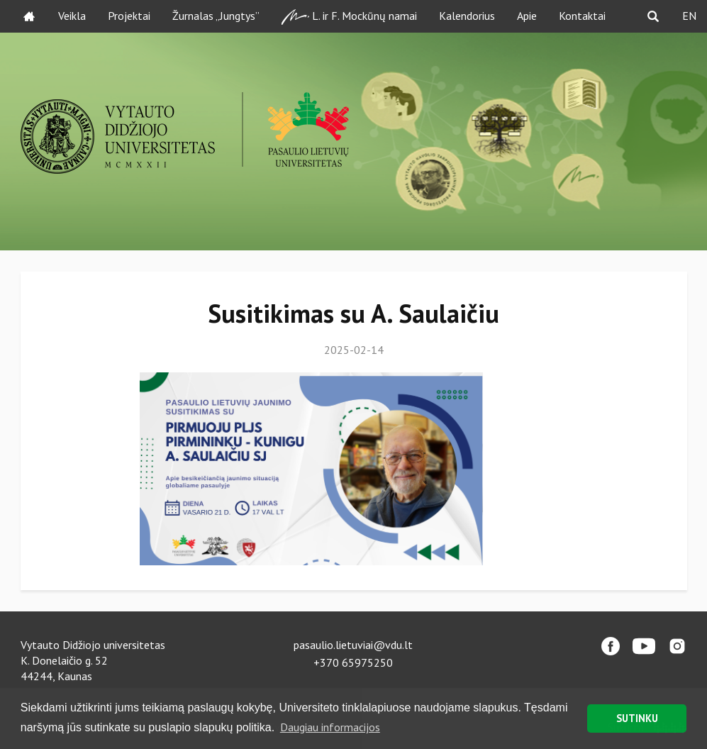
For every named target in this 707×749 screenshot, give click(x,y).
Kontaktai (582, 16)
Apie (527, 16)
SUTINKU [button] (637, 718)
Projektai (129, 16)
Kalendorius (467, 16)
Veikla (72, 16)
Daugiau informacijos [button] (330, 727)
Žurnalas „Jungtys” (216, 16)
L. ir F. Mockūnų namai (349, 17)
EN (689, 16)
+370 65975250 (353, 662)
